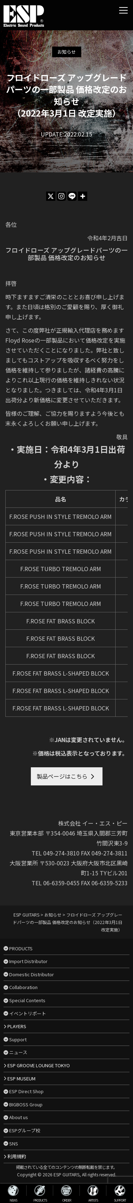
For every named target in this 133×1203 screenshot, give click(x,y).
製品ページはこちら (62, 776)
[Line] (72, 196)
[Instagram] (61, 196)
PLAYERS (16, 1026)
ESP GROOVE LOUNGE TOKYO (38, 1065)
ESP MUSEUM (21, 1078)
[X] (50, 196)
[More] (82, 196)
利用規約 (16, 1156)
